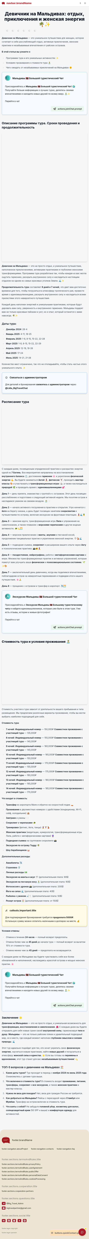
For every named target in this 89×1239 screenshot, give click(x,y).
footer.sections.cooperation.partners (17, 1191)
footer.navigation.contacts (42, 1149)
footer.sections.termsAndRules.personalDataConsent (25, 1175)
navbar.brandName (17, 3)
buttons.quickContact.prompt (67, 1233)
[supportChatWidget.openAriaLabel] (82, 1232)
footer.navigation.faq (66, 1149)
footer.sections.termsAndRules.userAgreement (22, 1168)
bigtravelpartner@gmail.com (19, 1208)
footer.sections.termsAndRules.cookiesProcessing (23, 1179)
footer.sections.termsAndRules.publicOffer (20, 1171)
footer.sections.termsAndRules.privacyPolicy (21, 1164)
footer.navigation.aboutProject (15, 1149)
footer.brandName (17, 1140)
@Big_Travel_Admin (15, 1203)
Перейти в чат (12, 101)
